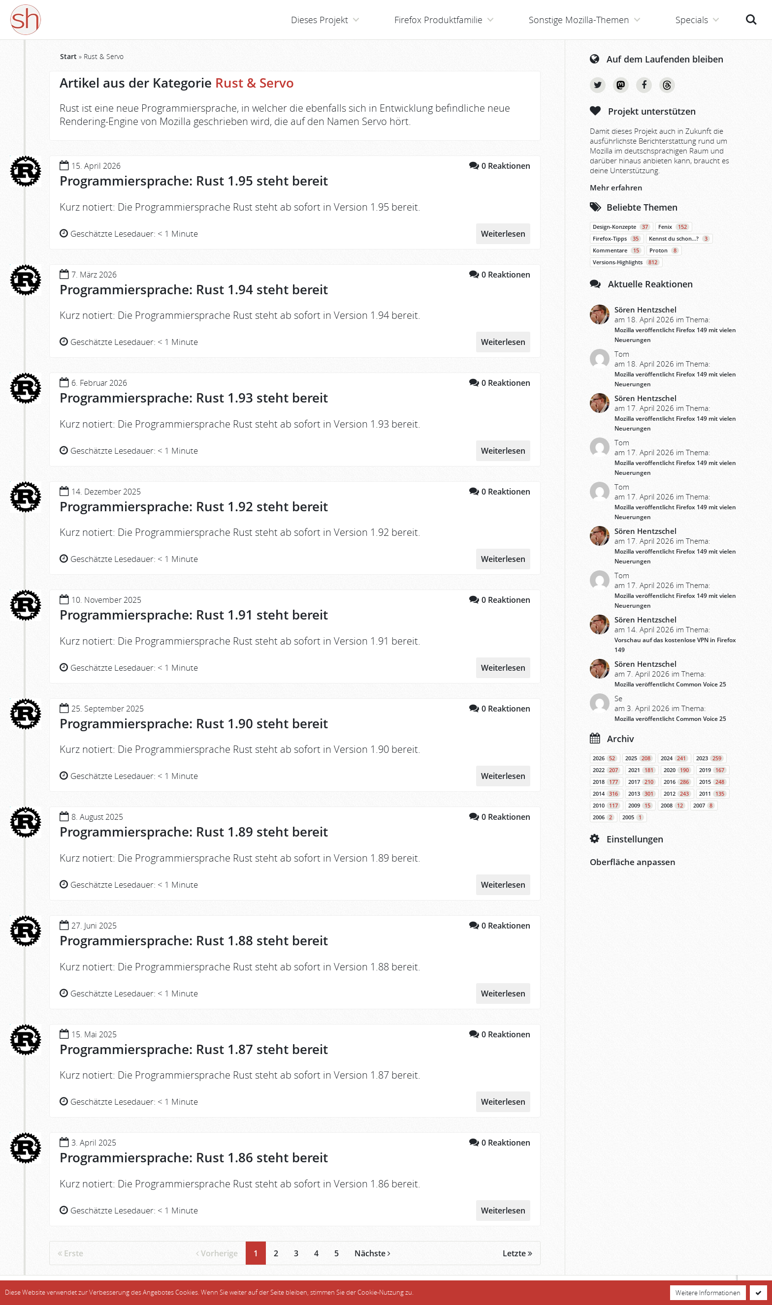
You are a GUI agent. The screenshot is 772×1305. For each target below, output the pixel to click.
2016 (677, 781)
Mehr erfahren (616, 187)
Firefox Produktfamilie (438, 20)
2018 (606, 781)
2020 (677, 770)
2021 (642, 770)
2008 (673, 805)
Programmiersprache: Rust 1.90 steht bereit (194, 723)
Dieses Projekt (319, 20)
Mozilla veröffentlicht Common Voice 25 (670, 684)
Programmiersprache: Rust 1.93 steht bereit (194, 397)
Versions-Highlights (626, 262)
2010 (606, 805)
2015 (713, 781)
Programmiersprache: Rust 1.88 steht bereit (194, 940)
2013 (642, 793)
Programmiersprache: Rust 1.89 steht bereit (194, 831)
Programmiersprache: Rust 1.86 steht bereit (194, 1157)
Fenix (673, 226)
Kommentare (617, 250)
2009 (640, 805)
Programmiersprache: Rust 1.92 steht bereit (194, 506)
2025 (639, 758)
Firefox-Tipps (617, 238)
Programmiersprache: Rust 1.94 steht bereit (194, 289)
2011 (713, 793)
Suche (751, 20)
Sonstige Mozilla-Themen (579, 20)
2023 (710, 758)
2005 (633, 817)
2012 (677, 793)
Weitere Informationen (708, 1292)
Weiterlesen (503, 233)
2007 (704, 805)
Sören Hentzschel (645, 309)
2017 (642, 781)
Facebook (644, 85)
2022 (606, 770)
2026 (605, 758)
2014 (606, 793)
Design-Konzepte (621, 226)
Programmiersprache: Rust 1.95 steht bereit (194, 180)
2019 (713, 770)
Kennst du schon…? (679, 238)
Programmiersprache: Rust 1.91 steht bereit (194, 614)
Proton (664, 250)
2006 (603, 817)
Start (68, 56)
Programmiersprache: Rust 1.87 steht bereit (194, 1049)
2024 (674, 758)
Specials (692, 20)
